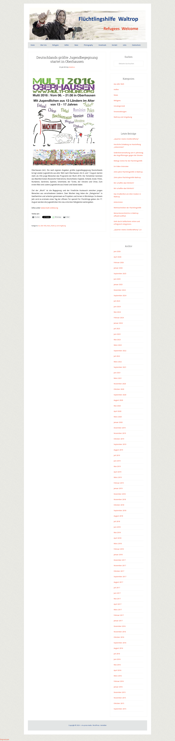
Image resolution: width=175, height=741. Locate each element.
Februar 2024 (119, 318)
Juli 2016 (117, 654)
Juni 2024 (117, 307)
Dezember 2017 (120, 560)
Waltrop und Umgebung (58, 226)
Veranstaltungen (120, 112)
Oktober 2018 (119, 505)
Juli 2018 (117, 522)
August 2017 (118, 582)
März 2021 (118, 378)
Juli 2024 (117, 301)
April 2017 (117, 604)
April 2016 (117, 670)
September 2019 (120, 444)
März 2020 (118, 417)
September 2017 (120, 577)
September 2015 (120, 709)
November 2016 (120, 632)
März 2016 (118, 676)
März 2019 (118, 477)
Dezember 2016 (120, 626)
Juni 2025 (117, 279)
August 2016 (118, 648)
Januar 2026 (118, 268)
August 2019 (118, 450)
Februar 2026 (119, 263)
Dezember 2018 (120, 494)
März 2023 (118, 345)
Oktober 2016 (119, 637)
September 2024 (120, 296)
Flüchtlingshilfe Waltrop (87, 24)
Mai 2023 (117, 340)
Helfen (116, 90)
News (48, 226)
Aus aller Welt (42, 226)
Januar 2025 (118, 284)
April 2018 (117, 538)
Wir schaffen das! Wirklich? (124, 183)
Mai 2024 (117, 312)
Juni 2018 (117, 527)
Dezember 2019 (120, 428)
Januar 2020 (118, 422)
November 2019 (120, 433)
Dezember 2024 (120, 290)
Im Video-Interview (121, 166)
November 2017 (120, 566)
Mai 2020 (117, 406)
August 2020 (118, 400)
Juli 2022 (117, 356)
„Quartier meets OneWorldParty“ (126, 139)
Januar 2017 (118, 621)
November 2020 (120, 384)
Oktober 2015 (119, 703)
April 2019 (117, 472)
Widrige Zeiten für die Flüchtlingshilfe (128, 161)
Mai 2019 (117, 466)
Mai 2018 (117, 533)
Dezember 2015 (120, 692)
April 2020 (117, 411)
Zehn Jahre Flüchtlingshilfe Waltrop (127, 177)
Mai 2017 (117, 599)
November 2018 (120, 499)
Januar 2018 (118, 555)
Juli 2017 (117, 588)
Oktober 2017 (119, 571)
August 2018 (118, 516)
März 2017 (118, 610)
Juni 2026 (117, 251)
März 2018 (118, 544)
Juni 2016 (117, 659)
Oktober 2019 (119, 439)
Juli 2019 (117, 455)
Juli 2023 (117, 329)
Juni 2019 (117, 461)
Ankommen (118, 202)
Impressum (4, 739)
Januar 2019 (118, 488)
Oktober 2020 (119, 389)
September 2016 (120, 643)
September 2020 (120, 395)
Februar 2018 (119, 549)
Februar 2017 (119, 615)
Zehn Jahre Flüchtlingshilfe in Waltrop (128, 172)
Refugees (117, 101)
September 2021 (120, 367)
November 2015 (120, 698)
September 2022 (120, 351)
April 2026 (117, 257)
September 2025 (120, 274)
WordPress (96, 725)
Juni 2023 (117, 334)
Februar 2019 (119, 483)
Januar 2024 (118, 323)
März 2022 (118, 362)
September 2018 (120, 511)
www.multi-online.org (50, 208)
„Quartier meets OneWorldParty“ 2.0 (127, 230)
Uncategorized (119, 106)
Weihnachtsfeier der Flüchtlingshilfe (127, 208)
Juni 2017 (117, 593)
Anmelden (103, 725)
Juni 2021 (117, 373)
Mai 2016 (117, 665)
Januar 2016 (118, 687)
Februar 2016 (119, 681)
